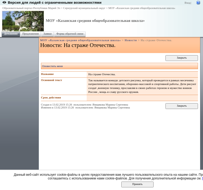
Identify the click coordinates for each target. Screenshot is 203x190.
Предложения (30, 33)
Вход (187, 2)
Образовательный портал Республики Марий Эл (31, 8)
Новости (131, 40)
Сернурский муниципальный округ (84, 8)
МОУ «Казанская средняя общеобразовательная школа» (141, 8)
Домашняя (11, 33)
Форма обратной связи (69, 33)
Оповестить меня (52, 66)
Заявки (47, 33)
